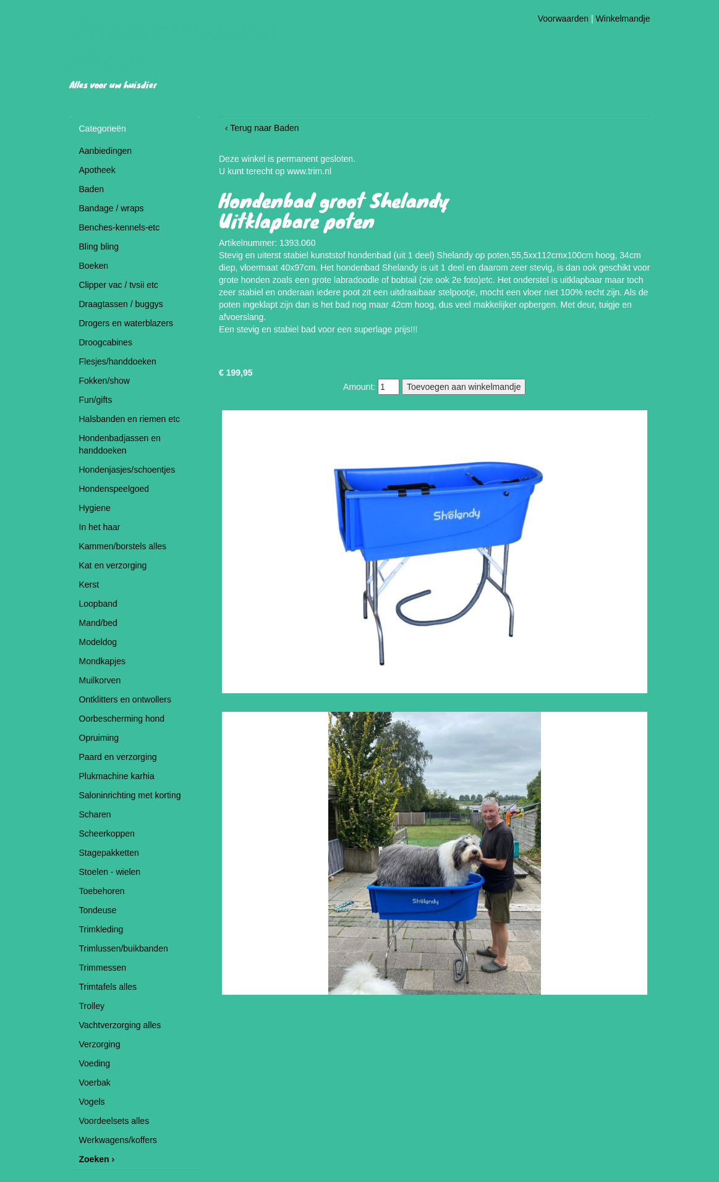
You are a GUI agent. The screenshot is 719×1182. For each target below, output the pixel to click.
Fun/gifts (96, 400)
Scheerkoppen (107, 833)
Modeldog (98, 642)
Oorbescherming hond (122, 719)
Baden (91, 189)
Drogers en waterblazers (126, 323)
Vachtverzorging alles (120, 1025)
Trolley (92, 1006)
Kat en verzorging (113, 565)
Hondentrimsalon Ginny (176, 42)
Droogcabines (105, 342)
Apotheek (97, 170)
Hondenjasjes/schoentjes (127, 470)
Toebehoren (102, 891)
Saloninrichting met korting (130, 795)
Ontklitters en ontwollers (125, 699)
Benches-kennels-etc (119, 227)
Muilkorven (100, 680)
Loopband (98, 604)
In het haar (100, 527)
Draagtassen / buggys (121, 304)
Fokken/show (104, 381)
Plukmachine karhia (117, 776)
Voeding (95, 1063)
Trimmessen (103, 968)
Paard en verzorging (118, 757)
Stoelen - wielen (110, 872)
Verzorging (100, 1044)
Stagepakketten (109, 853)
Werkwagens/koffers (118, 1140)
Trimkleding (101, 929)
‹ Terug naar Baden (262, 128)
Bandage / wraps (111, 208)
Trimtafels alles (108, 987)
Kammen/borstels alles (123, 546)
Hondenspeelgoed (114, 489)
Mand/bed (98, 623)
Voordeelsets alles (114, 1121)
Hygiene (95, 508)
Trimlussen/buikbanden (123, 948)
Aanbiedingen (105, 151)
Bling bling (99, 246)
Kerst (89, 584)
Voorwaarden (563, 18)
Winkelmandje (623, 18)
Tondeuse (98, 910)
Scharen (95, 814)
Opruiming (99, 738)
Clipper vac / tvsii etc (118, 285)
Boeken (93, 266)
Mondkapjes (102, 661)
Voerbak (95, 1082)
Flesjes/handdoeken (117, 361)
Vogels (92, 1102)
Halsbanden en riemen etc (129, 419)
